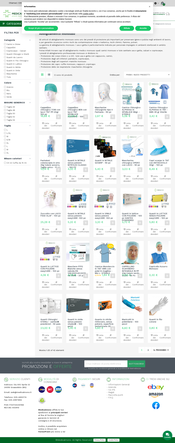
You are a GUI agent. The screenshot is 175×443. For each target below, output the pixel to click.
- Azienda (111, 387)
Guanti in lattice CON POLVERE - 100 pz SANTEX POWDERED (132, 215)
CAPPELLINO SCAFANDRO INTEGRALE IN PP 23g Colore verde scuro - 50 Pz (130, 268)
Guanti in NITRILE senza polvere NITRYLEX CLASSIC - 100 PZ (77, 162)
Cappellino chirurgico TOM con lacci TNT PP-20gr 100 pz (50, 109)
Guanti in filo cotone (155, 320)
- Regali (110, 392)
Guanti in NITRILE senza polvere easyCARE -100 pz (77, 215)
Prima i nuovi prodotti (148, 75)
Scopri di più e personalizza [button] (41, 28)
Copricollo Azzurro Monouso (158, 267)
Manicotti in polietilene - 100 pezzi (130, 321)
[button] (149, 6)
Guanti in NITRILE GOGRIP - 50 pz (103, 161)
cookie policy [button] (88, 14)
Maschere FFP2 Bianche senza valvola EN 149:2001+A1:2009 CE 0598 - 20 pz (77, 268)
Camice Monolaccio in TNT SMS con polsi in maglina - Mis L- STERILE (104, 268)
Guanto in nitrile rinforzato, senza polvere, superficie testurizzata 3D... (104, 321)
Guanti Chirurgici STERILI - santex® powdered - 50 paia (50, 321)
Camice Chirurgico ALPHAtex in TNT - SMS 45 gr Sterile (158, 109)
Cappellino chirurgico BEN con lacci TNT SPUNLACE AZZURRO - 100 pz (77, 109)
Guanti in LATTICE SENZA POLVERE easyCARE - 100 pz (158, 215)
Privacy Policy (99, 440)
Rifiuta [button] (127, 28)
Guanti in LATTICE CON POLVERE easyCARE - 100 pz (49, 268)
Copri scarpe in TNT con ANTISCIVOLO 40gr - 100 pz (159, 162)
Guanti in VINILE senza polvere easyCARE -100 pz (104, 215)
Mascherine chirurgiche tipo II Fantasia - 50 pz (104, 109)
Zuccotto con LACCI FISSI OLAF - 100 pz (50, 214)
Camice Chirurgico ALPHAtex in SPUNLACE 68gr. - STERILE (131, 109)
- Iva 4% (111, 389)
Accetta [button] (143, 28)
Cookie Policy (113, 440)
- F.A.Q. (110, 397)
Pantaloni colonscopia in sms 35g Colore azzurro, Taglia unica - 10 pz (50, 162)
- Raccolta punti (115, 395)
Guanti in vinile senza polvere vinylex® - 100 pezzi (75, 321)
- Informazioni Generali (118, 384)
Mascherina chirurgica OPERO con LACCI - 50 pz (131, 162)
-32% (110, 246)
